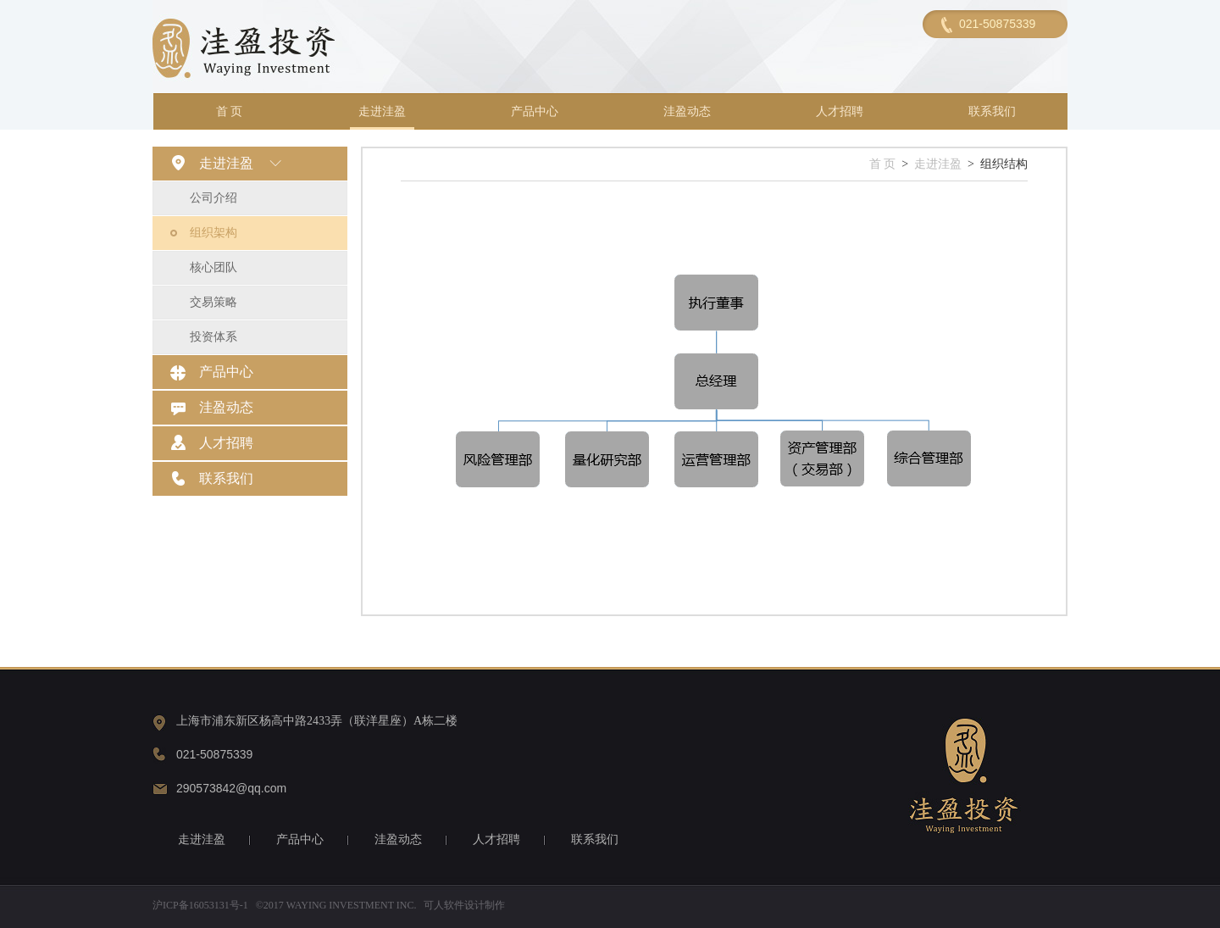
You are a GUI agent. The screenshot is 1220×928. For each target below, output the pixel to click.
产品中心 (534, 111)
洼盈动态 (687, 111)
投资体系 (213, 337)
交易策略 (213, 302)
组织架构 (213, 232)
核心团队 (213, 267)
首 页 (229, 111)
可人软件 (444, 905)
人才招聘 (839, 111)
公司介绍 (213, 198)
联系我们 (992, 111)
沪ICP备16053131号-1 (200, 905)
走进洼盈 (382, 111)
